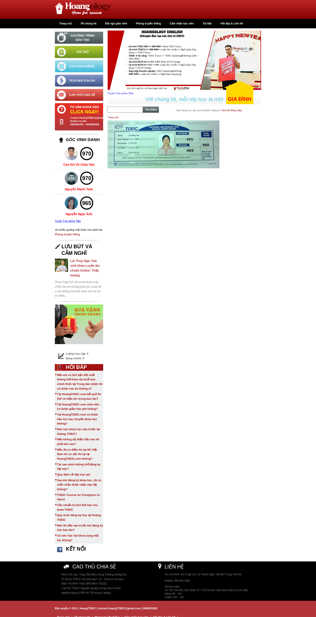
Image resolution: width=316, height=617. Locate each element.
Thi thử (82, 52)
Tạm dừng (69, 221)
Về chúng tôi (88, 23)
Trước (58, 221)
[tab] (79, 38)
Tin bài (63, 33)
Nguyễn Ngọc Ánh (79, 214)
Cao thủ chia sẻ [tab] (82, 94)
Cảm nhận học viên (182, 23)
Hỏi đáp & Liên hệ (232, 23)
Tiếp (78, 221)
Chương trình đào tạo (82, 37)
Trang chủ (65, 23)
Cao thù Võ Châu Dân (79, 164)
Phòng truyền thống (148, 23)
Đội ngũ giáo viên (116, 23)
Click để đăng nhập (231, 110)
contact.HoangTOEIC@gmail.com (89, 117)
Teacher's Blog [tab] (82, 80)
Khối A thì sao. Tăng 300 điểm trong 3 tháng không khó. (94, 574)
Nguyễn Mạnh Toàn (79, 189)
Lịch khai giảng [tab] (82, 66)
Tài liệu (207, 23)
